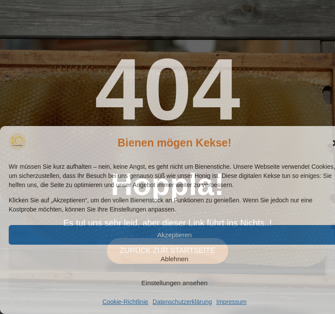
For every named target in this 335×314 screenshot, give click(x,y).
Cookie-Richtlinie (125, 301)
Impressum (231, 301)
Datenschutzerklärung (182, 301)
